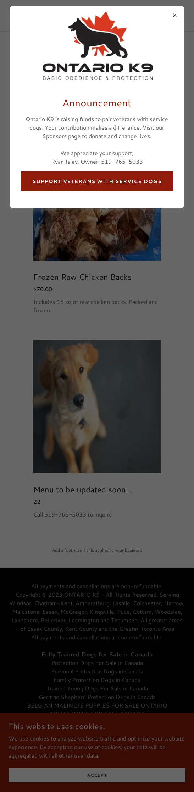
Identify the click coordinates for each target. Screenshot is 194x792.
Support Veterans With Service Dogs (96, 181)
